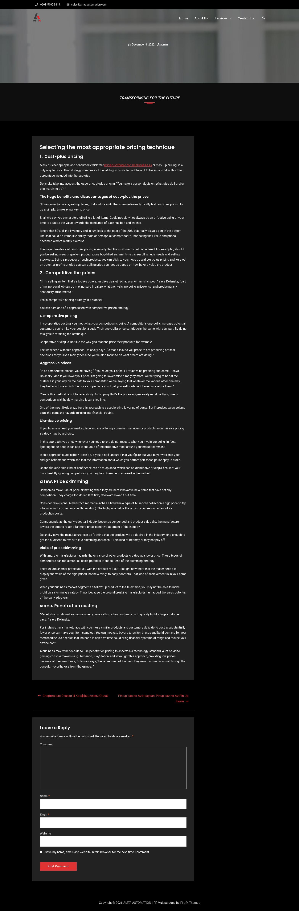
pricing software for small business (128, 165)
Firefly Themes (190, 904)
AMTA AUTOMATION (137, 904)
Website (45, 834)
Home (183, 18)
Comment (46, 744)
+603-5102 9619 (50, 4)
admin (164, 44)
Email (44, 815)
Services (221, 18)
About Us (201, 18)
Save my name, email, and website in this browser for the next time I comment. (97, 852)
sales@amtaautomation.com (89, 4)
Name (45, 797)
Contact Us (246, 18)
